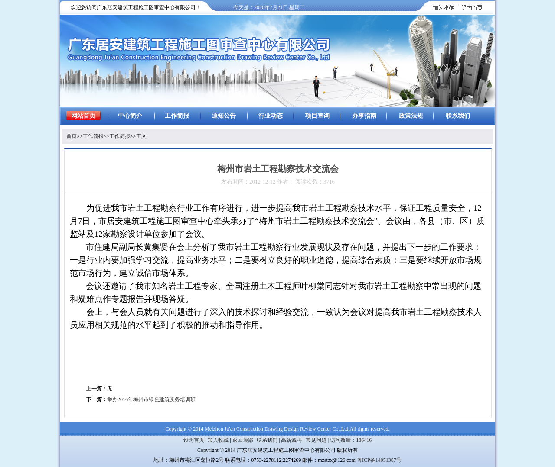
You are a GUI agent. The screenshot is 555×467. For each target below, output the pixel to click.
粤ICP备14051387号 (379, 460)
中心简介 (130, 116)
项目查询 (317, 116)
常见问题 (316, 440)
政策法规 (411, 116)
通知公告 (224, 116)
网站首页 (83, 116)
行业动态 (270, 116)
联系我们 (458, 116)
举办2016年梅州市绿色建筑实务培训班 (151, 399)
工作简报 (177, 116)
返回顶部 (242, 440)
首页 (71, 136)
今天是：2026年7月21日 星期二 (269, 7)
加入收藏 (218, 440)
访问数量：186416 (351, 440)
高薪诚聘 (291, 440)
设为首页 (193, 440)
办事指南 (364, 116)
